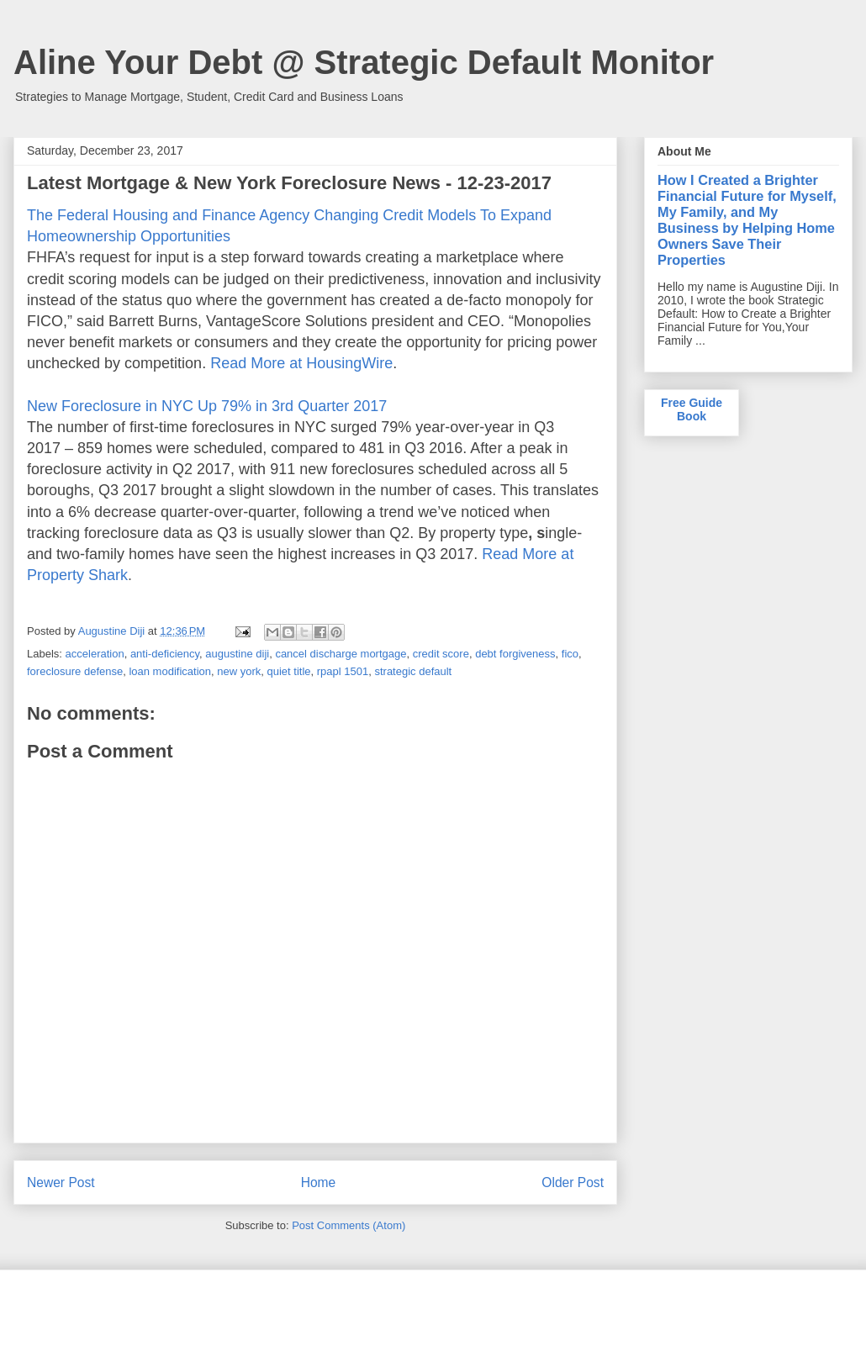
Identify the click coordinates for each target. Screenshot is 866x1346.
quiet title (288, 671)
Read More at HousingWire (301, 363)
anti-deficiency (164, 653)
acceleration (95, 653)
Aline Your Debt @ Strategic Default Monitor (363, 62)
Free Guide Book (691, 409)
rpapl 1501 (342, 671)
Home (318, 1182)
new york (239, 671)
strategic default (412, 671)
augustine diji (237, 653)
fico (570, 653)
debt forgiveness (515, 653)
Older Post (572, 1182)
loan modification (170, 671)
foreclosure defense (75, 671)
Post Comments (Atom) (348, 1225)
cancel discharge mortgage (340, 653)
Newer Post (61, 1182)
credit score (441, 653)
